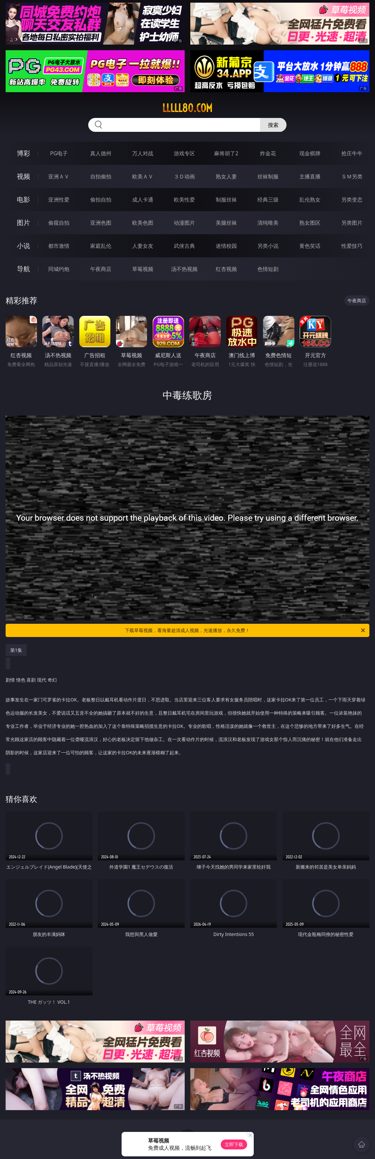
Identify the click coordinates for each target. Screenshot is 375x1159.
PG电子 (59, 153)
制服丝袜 (226, 199)
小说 (23, 245)
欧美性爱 (184, 199)
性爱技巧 (351, 245)
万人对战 (142, 153)
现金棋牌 (309, 153)
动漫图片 (184, 222)
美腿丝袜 (226, 222)
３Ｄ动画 (184, 176)
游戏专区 (184, 153)
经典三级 (268, 199)
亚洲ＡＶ (58, 176)
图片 (23, 222)
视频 (23, 176)
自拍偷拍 (100, 176)
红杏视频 (226, 269)
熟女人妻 (226, 176)
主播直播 (309, 176)
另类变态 (351, 199)
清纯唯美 (268, 222)
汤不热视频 (184, 269)
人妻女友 (142, 245)
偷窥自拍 (58, 222)
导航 (23, 268)
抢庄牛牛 (351, 153)
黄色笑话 (309, 245)
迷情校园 (226, 245)
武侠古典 (184, 245)
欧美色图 (142, 222)
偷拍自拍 (100, 199)
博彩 (23, 153)
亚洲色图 (100, 222)
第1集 (16, 650)
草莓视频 (142, 269)
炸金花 (268, 153)
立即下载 (234, 1144)
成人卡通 (142, 199)
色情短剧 (268, 269)
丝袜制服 (268, 176)
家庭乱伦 (100, 245)
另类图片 (351, 222)
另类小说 (268, 245)
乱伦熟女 (309, 199)
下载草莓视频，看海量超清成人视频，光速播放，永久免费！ (245, 630)
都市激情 (58, 245)
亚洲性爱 (58, 199)
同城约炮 (58, 269)
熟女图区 (309, 222)
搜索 (273, 125)
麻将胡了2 (226, 153)
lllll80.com (187, 108)
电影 (23, 199)
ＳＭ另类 (351, 176)
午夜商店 (100, 269)
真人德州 (100, 153)
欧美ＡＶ (142, 176)
